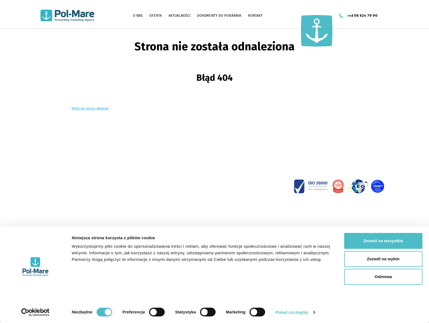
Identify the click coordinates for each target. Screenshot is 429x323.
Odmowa (383, 274)
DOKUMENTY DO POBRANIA (219, 15)
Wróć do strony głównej (89, 108)
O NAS (138, 15)
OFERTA (155, 15)
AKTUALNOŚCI (179, 15)
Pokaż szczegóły (292, 312)
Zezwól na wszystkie (383, 238)
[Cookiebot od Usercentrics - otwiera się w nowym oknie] (35, 312)
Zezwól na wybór (383, 256)
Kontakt (255, 15)
